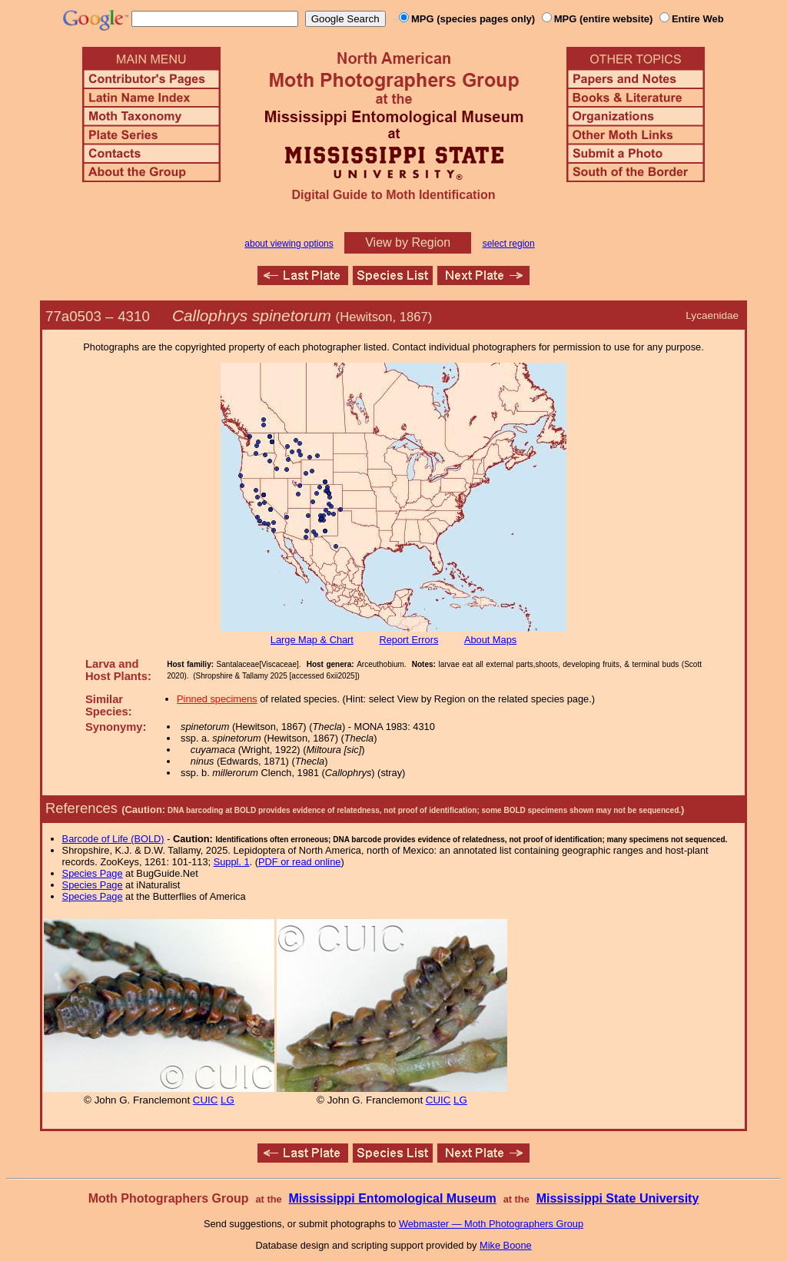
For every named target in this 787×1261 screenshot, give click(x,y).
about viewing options (288, 243)
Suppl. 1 (232, 862)
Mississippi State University (617, 1198)
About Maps (490, 639)
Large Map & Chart (312, 639)
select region (509, 243)
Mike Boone (506, 1245)
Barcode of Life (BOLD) (113, 839)
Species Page (92, 873)
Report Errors (409, 639)
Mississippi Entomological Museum (392, 1198)
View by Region (407, 242)
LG (227, 1100)
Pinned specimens (217, 699)
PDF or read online (299, 862)
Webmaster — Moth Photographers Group (491, 1223)
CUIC (205, 1100)
